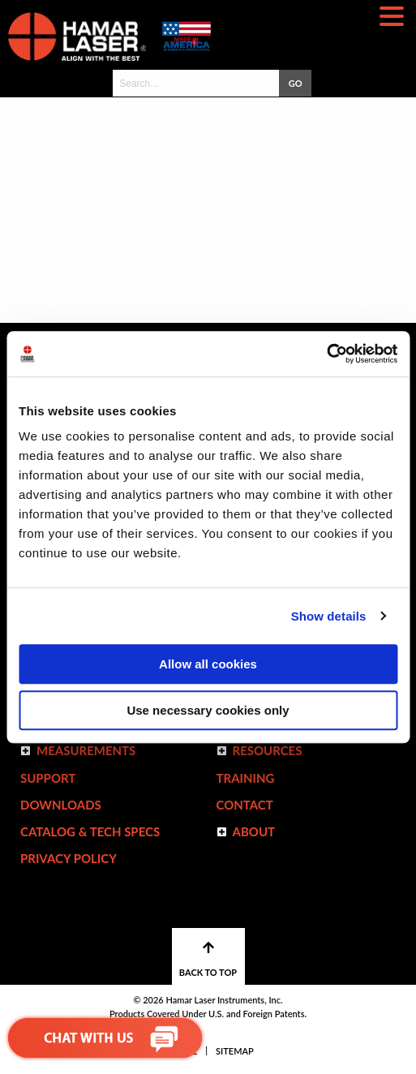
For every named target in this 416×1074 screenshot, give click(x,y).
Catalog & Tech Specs (90, 831)
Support (47, 778)
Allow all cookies (208, 664)
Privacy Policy (68, 858)
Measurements (85, 750)
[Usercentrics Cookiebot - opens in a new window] (326, 353)
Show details (329, 616)
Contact (245, 804)
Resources (267, 750)
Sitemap (235, 1051)
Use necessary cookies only (208, 710)
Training (246, 778)
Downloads (60, 804)
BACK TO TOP (208, 959)
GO (295, 83)
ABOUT (254, 831)
